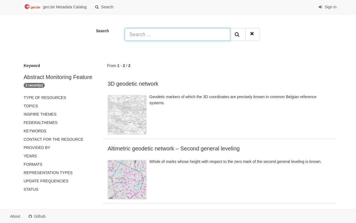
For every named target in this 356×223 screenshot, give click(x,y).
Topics (31, 106)
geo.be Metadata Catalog (55, 7)
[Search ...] (177, 34)
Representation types (48, 172)
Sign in (327, 7)
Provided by (37, 147)
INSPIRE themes (40, 114)
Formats (33, 164)
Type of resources (45, 97)
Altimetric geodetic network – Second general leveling (174, 148)
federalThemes (41, 122)
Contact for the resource (53, 139)
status (31, 189)
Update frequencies (46, 181)
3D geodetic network (133, 84)
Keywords (35, 131)
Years (30, 156)
